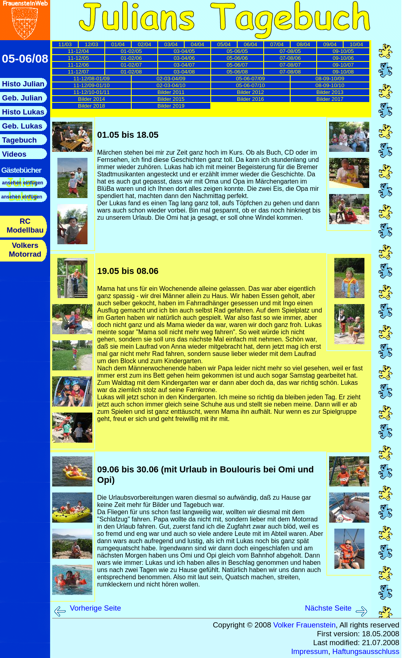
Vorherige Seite (95, 608)
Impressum (309, 651)
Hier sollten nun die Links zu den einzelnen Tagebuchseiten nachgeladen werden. (212, 79)
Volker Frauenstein (304, 625)
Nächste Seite (328, 608)
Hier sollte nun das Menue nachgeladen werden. (25, 176)
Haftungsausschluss (365, 651)
